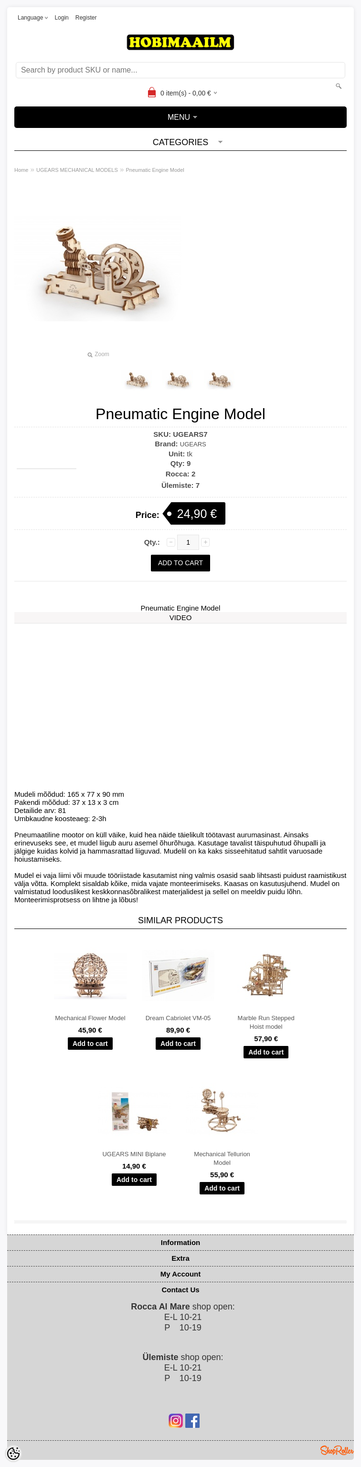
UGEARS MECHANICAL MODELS (77, 170)
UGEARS (193, 444)
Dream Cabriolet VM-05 (178, 1018)
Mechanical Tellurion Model (222, 1158)
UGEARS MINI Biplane (134, 1154)
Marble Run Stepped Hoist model (266, 1022)
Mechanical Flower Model (90, 1018)
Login (61, 17)
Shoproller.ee (337, 1450)
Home (21, 170)
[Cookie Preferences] (13, 1453)
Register (86, 17)
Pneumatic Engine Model (155, 170)
